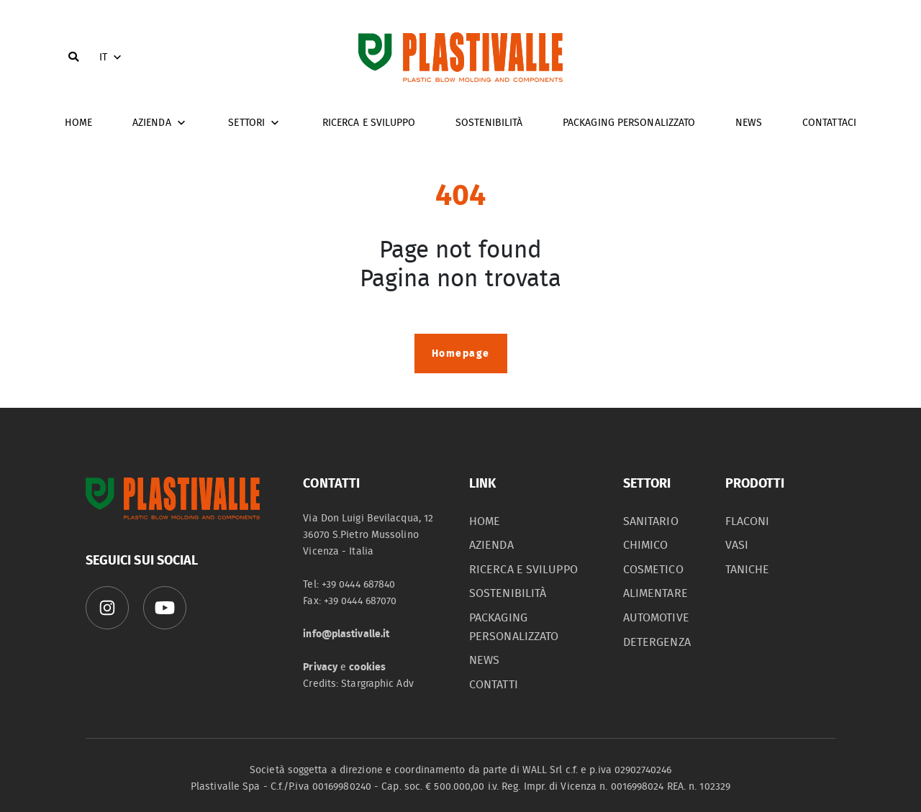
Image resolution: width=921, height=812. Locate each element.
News (748, 122)
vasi (736, 545)
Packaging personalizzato (629, 122)
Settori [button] (255, 123)
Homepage (461, 353)
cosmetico (653, 569)
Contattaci (829, 122)
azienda (491, 545)
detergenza (657, 642)
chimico (645, 545)
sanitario (651, 521)
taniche (747, 569)
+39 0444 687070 (360, 601)
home (78, 122)
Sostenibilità (488, 122)
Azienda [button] (160, 123)
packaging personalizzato (513, 627)
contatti (493, 684)
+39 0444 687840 (359, 584)
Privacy (320, 667)
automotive (656, 618)
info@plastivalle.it (346, 634)
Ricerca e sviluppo (369, 122)
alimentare (655, 593)
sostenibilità (507, 593)
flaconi (747, 521)
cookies (367, 667)
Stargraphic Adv (377, 683)
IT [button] (111, 57)
